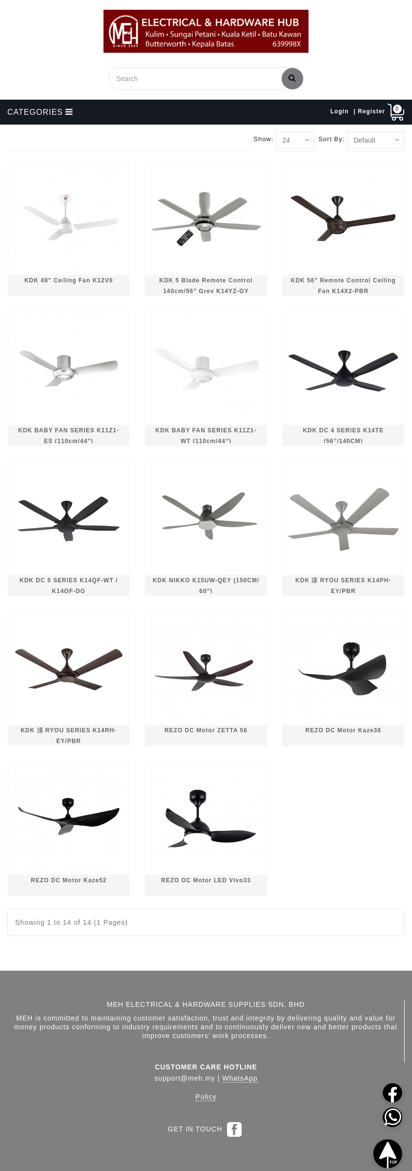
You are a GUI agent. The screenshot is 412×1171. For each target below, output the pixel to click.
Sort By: (331, 139)
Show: (263, 139)
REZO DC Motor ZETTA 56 (206, 730)
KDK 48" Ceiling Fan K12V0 (68, 280)
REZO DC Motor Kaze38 (343, 730)
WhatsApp (240, 1078)
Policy (205, 1097)
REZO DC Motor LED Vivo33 (206, 880)
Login (339, 111)
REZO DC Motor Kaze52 (68, 880)
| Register (369, 111)
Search (292, 77)
